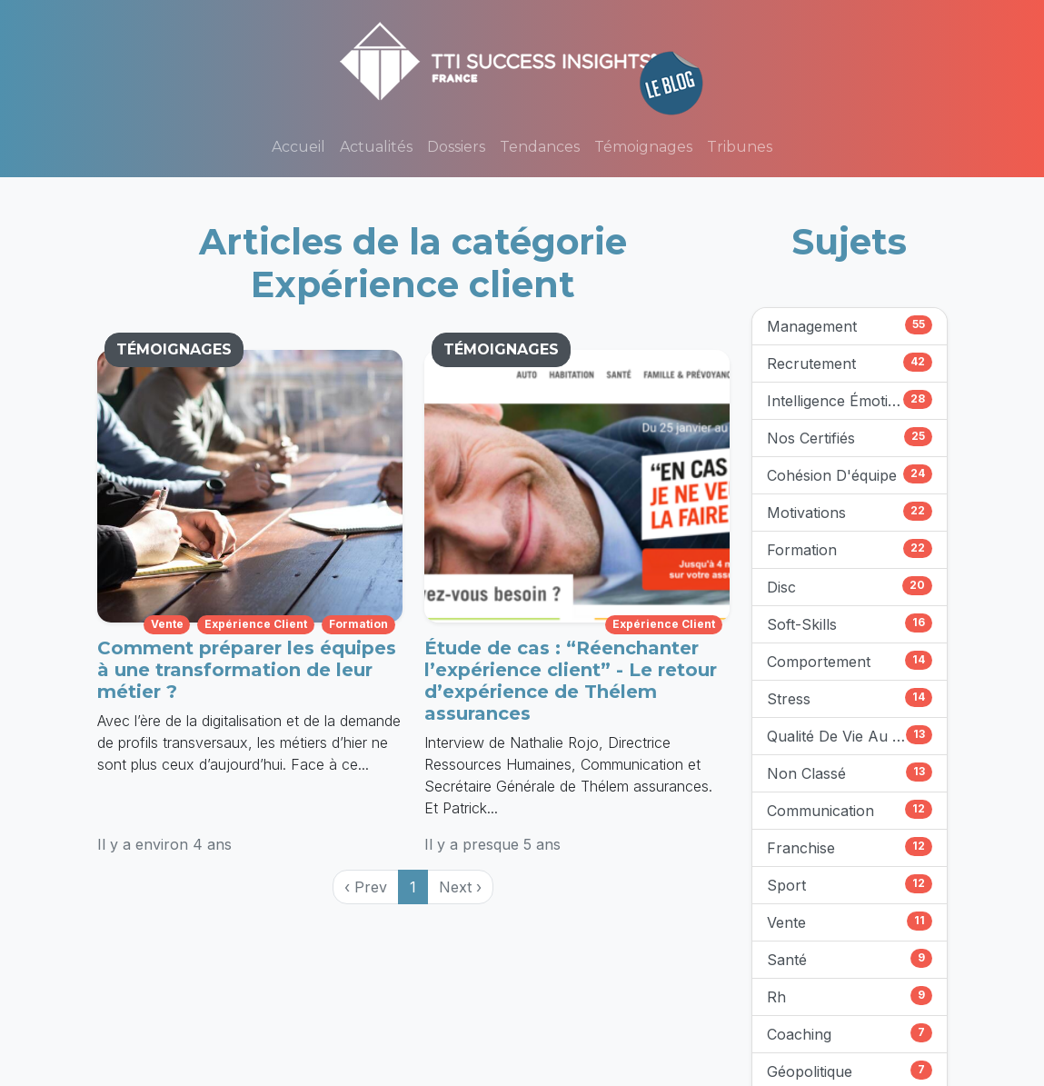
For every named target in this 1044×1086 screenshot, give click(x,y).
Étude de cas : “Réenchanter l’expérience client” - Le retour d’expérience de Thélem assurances (570, 680)
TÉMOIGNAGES (174, 349)
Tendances (540, 146)
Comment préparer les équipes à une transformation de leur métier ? (246, 669)
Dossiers (456, 146)
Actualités (376, 146)
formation (358, 624)
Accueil (298, 146)
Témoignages (643, 146)
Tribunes (739, 146)
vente (167, 624)
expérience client (255, 624)
